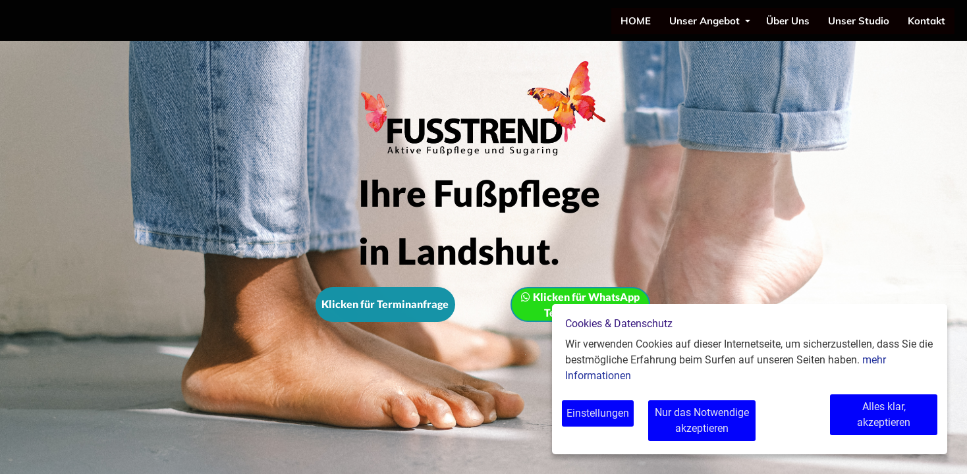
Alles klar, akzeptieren (883, 413)
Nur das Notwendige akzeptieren (709, 420)
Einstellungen (597, 413)
